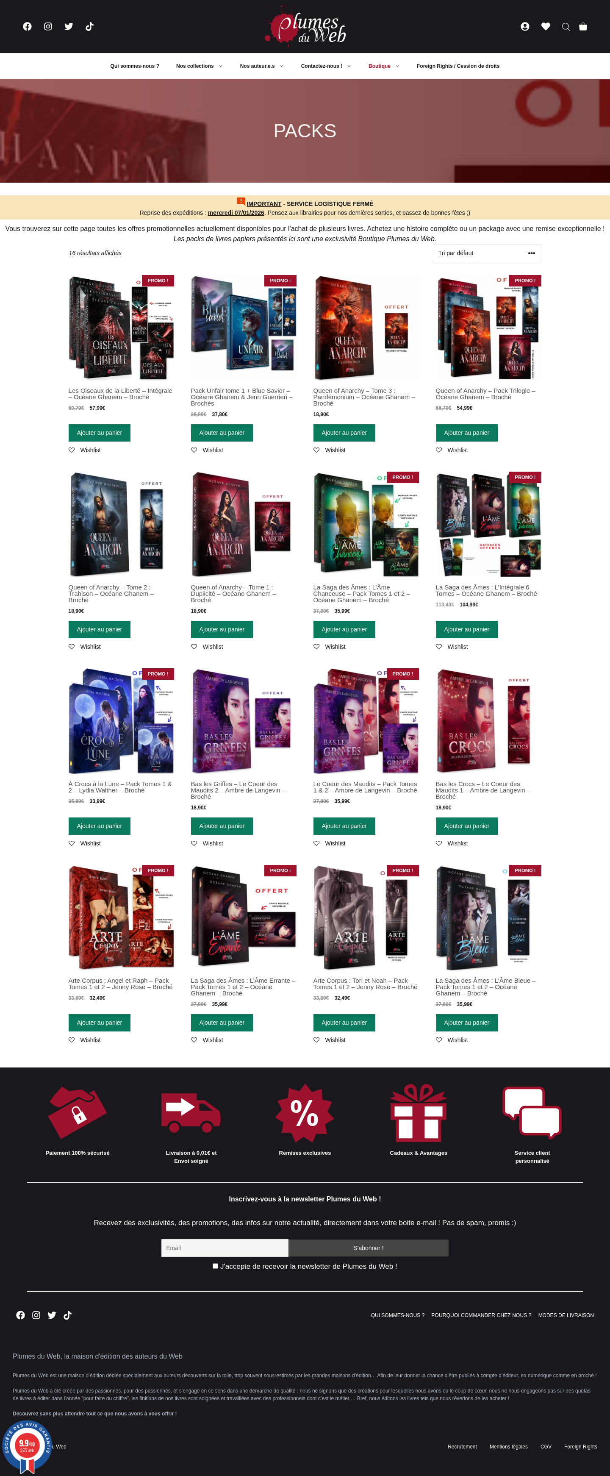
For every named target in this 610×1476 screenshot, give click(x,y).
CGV (546, 1447)
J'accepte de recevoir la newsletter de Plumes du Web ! (305, 1266)
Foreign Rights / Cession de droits (458, 66)
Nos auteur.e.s (266, 66)
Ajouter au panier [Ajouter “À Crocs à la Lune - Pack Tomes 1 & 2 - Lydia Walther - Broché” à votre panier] (99, 826)
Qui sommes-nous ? (135, 66)
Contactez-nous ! (330, 66)
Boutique (388, 66)
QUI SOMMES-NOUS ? (398, 1315)
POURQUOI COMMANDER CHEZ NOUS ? (481, 1315)
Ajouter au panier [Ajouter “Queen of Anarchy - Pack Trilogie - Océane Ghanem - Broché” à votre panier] (467, 432)
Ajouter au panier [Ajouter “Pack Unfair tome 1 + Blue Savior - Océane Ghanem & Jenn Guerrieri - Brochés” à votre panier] (222, 432)
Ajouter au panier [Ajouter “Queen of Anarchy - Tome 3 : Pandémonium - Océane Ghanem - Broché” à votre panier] (344, 432)
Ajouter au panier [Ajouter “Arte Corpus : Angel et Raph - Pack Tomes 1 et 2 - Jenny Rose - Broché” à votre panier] (99, 1022)
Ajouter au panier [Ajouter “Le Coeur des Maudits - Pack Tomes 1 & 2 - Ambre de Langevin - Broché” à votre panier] (344, 826)
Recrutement (462, 1447)
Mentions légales (509, 1447)
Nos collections (204, 66)
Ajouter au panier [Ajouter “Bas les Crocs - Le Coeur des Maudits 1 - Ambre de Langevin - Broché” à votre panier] (467, 826)
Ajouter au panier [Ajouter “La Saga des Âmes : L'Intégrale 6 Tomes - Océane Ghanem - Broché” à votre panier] (467, 629)
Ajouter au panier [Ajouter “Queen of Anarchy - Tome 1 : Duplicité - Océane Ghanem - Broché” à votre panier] (222, 629)
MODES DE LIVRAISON (566, 1315)
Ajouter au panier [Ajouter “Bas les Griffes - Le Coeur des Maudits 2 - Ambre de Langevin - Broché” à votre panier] (222, 826)
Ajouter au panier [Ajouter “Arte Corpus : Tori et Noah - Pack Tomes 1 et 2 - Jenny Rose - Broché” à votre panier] (344, 1022)
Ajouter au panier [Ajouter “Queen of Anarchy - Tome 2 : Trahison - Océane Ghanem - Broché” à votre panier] (99, 629)
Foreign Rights (580, 1447)
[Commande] (487, 253)
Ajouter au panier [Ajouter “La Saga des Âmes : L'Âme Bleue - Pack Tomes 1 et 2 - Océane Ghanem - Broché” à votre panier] (467, 1022)
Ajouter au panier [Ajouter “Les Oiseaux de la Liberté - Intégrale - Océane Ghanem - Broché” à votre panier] (99, 432)
